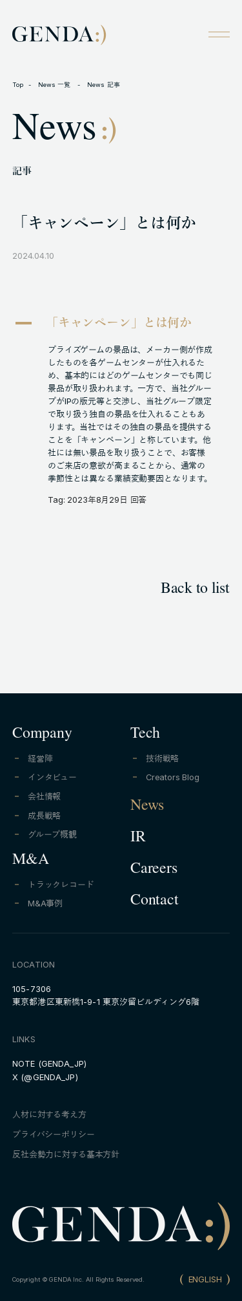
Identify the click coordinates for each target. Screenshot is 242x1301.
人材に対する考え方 (49, 1114)
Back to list (195, 590)
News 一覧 (55, 84)
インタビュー (52, 777)
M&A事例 (45, 903)
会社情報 (44, 796)
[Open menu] (218, 34)
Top (17, 84)
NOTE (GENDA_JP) (49, 1064)
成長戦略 (44, 816)
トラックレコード (61, 885)
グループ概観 (52, 834)
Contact (154, 902)
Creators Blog (172, 777)
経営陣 (40, 758)
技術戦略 (162, 758)
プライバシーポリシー (53, 1134)
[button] (121, 325)
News (147, 807)
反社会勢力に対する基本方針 (65, 1154)
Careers (153, 870)
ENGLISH (205, 1279)
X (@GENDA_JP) (45, 1077)
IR (138, 839)
